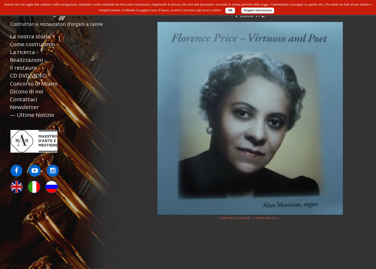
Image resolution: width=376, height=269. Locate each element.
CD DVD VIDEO (28, 76)
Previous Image (235, 218)
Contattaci (23, 99)
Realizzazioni (26, 60)
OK (230, 10)
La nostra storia (30, 36)
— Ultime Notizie (32, 115)
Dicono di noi (26, 91)
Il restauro (23, 68)
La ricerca (22, 52)
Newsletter (24, 107)
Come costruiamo (32, 44)
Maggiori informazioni (258, 10)
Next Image (265, 218)
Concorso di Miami (33, 84)
